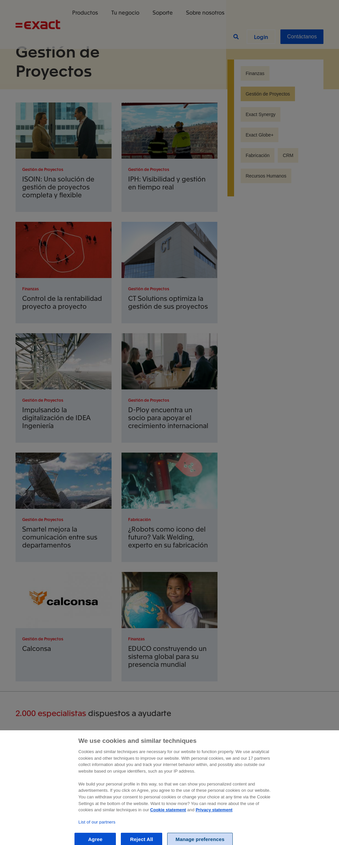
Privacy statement (214, 819)
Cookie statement (168, 819)
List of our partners (97, 831)
